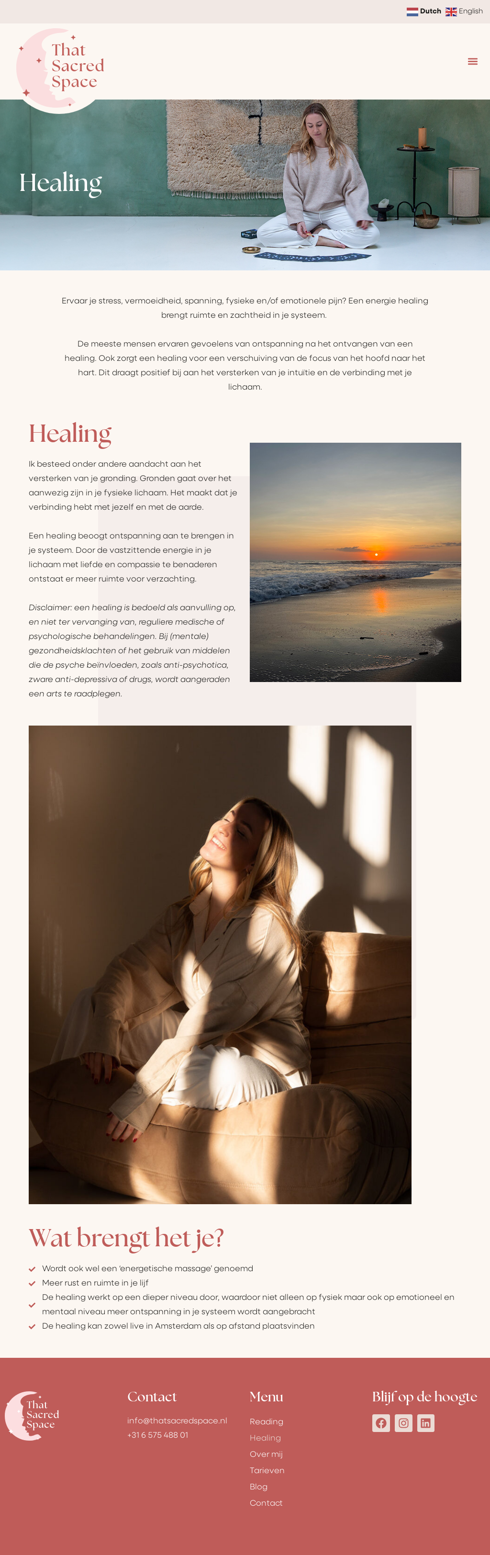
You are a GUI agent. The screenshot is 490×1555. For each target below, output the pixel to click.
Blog (258, 1487)
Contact (266, 1503)
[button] (472, 61)
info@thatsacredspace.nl (177, 1421)
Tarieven (267, 1471)
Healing (265, 1438)
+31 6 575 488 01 (157, 1436)
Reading (266, 1422)
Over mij (266, 1455)
